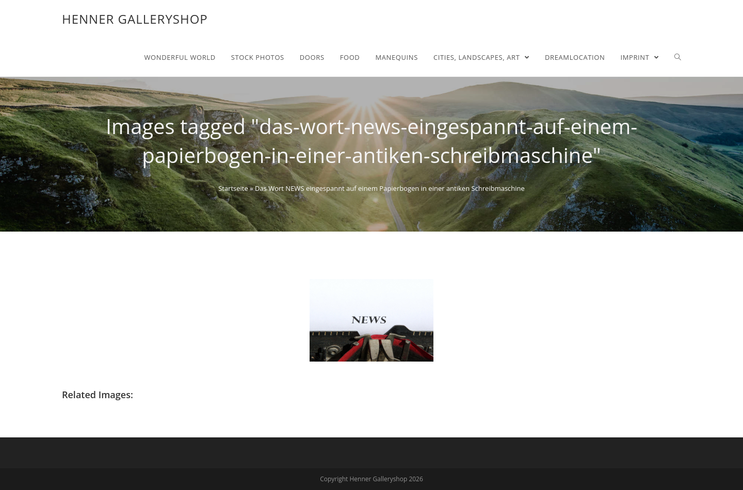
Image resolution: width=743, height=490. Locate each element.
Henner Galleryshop (135, 18)
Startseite (233, 188)
